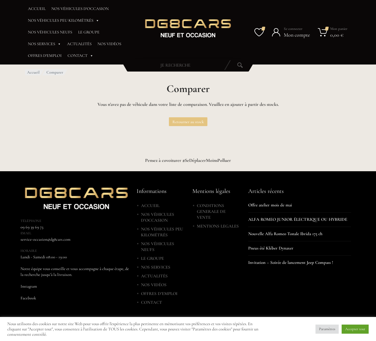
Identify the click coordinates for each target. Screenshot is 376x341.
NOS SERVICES (44, 44)
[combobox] (175, 65)
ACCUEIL (37, 8)
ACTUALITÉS (79, 43)
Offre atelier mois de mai (270, 205)
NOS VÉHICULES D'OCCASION (80, 8)
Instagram (29, 286)
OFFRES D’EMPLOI (159, 293)
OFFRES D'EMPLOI (45, 55)
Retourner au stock (188, 121)
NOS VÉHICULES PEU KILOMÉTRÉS (63, 20)
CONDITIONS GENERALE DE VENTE (211, 211)
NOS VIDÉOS (109, 43)
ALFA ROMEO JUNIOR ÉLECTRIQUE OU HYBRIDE (297, 219)
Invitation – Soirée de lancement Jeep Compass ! (290, 262)
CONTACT (80, 56)
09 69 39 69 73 (32, 227)
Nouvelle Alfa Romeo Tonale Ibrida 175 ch (285, 233)
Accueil (33, 72)
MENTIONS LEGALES (218, 226)
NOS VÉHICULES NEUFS (50, 32)
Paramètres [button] (327, 329)
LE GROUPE (89, 32)
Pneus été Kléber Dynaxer (270, 248)
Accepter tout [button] (355, 329)
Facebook (28, 298)
